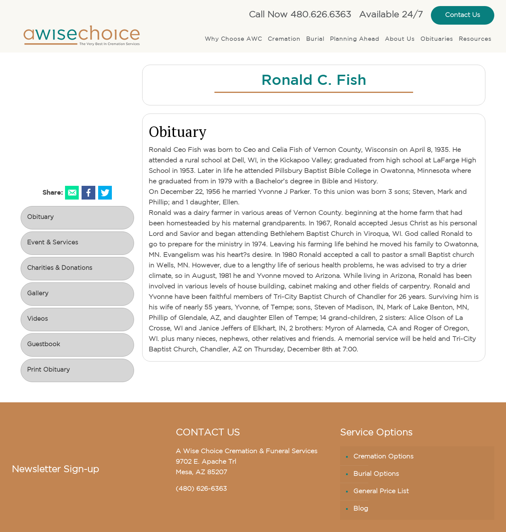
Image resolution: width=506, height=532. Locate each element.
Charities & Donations (59, 268)
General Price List (381, 491)
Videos (37, 319)
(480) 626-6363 (201, 489)
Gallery (37, 294)
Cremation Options (383, 457)
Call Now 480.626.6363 (300, 15)
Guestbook (43, 345)
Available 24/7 (391, 15)
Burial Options (376, 474)
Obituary (40, 217)
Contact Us (462, 15)
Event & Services (52, 243)
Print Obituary (48, 370)
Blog (360, 509)
